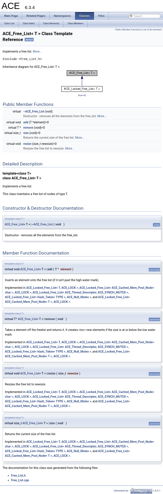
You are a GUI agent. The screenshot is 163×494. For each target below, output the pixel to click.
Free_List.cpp (20, 480)
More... (37, 51)
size (26, 133)
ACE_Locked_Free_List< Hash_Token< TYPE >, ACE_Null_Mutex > (48, 297)
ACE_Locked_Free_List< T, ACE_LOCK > (52, 287)
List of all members (152, 29)
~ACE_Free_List (33, 111)
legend (82, 95)
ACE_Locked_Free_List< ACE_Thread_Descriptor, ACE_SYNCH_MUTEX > (80, 292)
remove (28, 127)
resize (27, 143)
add (25, 122)
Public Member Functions (128, 29)
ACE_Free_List (14, 224)
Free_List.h (18, 475)
